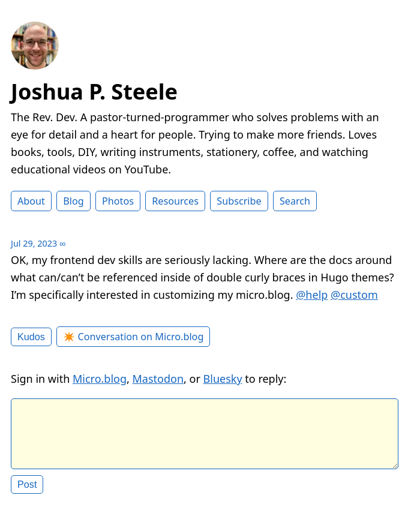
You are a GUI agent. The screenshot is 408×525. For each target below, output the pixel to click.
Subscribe (239, 201)
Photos (118, 201)
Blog (73, 201)
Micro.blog (100, 378)
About (31, 201)
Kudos (31, 336)
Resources (175, 201)
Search (295, 201)
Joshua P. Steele (94, 91)
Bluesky (222, 378)
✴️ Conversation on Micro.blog (133, 336)
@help (312, 294)
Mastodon (158, 378)
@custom (354, 294)
